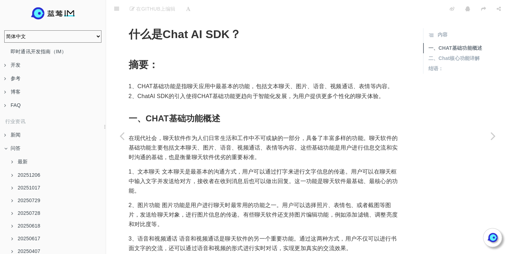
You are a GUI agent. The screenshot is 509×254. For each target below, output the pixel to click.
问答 (12, 148)
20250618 (25, 226)
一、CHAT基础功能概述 (455, 30)
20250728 (25, 213)
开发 (12, 65)
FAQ (12, 105)
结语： (436, 51)
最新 (19, 161)
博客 (12, 92)
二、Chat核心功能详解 (454, 40)
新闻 (12, 135)
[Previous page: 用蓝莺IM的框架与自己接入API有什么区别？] (122, 136)
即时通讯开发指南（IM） (38, 51)
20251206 (25, 175)
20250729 (25, 200)
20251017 (25, 187)
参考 (12, 78)
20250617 (25, 238)
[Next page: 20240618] (493, 136)
